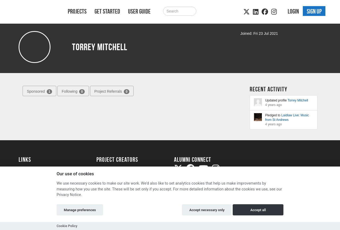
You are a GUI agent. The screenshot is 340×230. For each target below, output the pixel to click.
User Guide (139, 11)
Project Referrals (111, 91)
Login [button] (293, 11)
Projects (77, 11)
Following (73, 91)
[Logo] (36, 12)
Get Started (107, 11)
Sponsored (39, 91)
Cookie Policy (67, 226)
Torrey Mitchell (298, 100)
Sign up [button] (314, 11)
